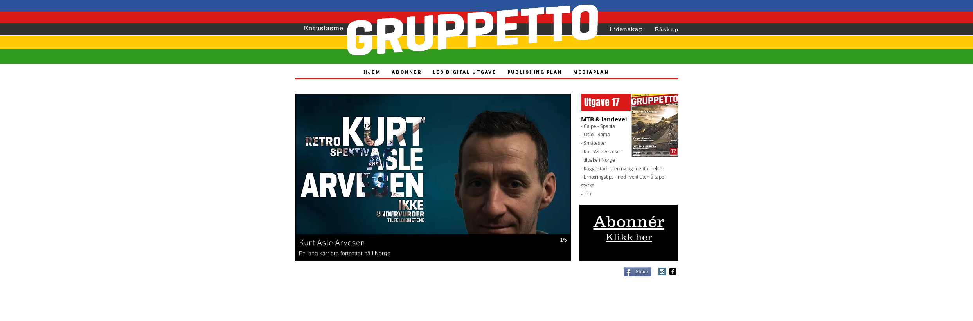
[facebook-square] (672, 271)
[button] (433, 177)
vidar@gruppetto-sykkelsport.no (510, 280)
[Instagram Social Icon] (662, 271)
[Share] (637, 271)
